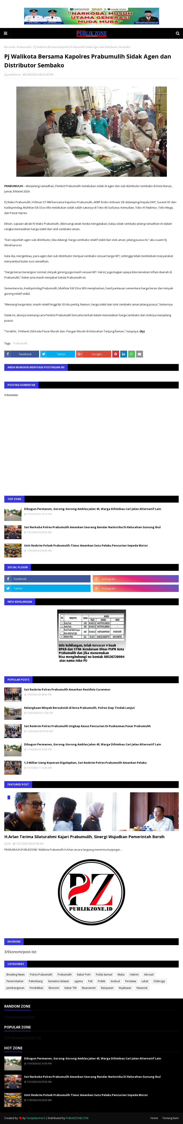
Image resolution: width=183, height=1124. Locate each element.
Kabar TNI (71, 988)
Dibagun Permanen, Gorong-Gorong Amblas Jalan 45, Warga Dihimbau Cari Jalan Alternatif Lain (92, 509)
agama (78, 981)
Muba (121, 974)
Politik (101, 981)
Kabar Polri (84, 974)
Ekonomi (54, 988)
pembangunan (15, 988)
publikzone (14, 74)
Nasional (142, 988)
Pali (90, 981)
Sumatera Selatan (58, 981)
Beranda (9, 47)
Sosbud (115, 981)
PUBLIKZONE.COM (77, 1118)
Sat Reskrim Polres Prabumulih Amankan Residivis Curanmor (67, 689)
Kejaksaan (125, 988)
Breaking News (15, 974)
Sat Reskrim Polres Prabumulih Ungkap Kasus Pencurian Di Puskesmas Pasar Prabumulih (87, 726)
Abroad (149, 974)
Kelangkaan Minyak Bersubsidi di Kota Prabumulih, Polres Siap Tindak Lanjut (79, 708)
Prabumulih (24, 47)
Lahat (144, 981)
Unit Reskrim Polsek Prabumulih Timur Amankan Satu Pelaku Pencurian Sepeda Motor (86, 545)
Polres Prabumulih (41, 974)
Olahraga (159, 981)
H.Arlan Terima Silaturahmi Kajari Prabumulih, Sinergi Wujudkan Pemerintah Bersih (84, 836)
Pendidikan (36, 988)
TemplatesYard (35, 1118)
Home (154, 1118)
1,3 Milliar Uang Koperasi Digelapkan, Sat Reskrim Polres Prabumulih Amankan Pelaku (85, 763)
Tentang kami (170, 1118)
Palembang (36, 981)
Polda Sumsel (104, 974)
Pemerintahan (14, 981)
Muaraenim (89, 988)
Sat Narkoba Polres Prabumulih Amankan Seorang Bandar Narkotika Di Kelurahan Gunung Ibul (92, 527)
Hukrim (134, 974)
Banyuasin (107, 988)
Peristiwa (130, 981)
